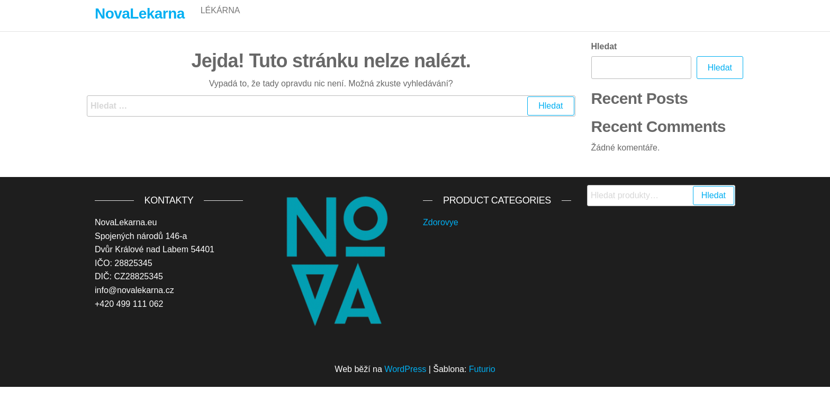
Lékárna (220, 20)
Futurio (482, 380)
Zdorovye (440, 233)
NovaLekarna (140, 13)
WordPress (405, 380)
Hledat (604, 57)
